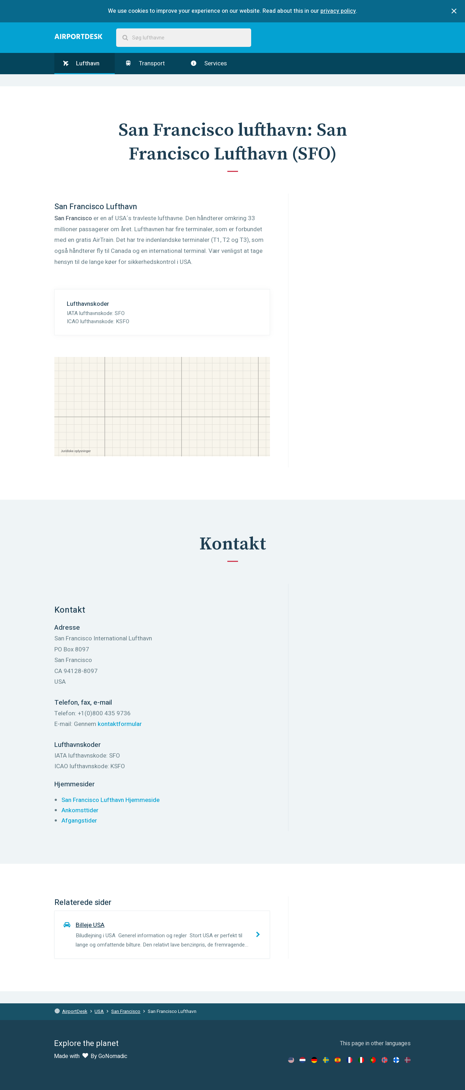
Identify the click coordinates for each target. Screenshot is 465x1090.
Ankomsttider (79, 810)
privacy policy (338, 11)
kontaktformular (120, 724)
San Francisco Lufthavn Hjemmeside (110, 800)
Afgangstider (79, 820)
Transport (145, 63)
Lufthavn (81, 63)
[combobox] (183, 37)
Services (208, 63)
